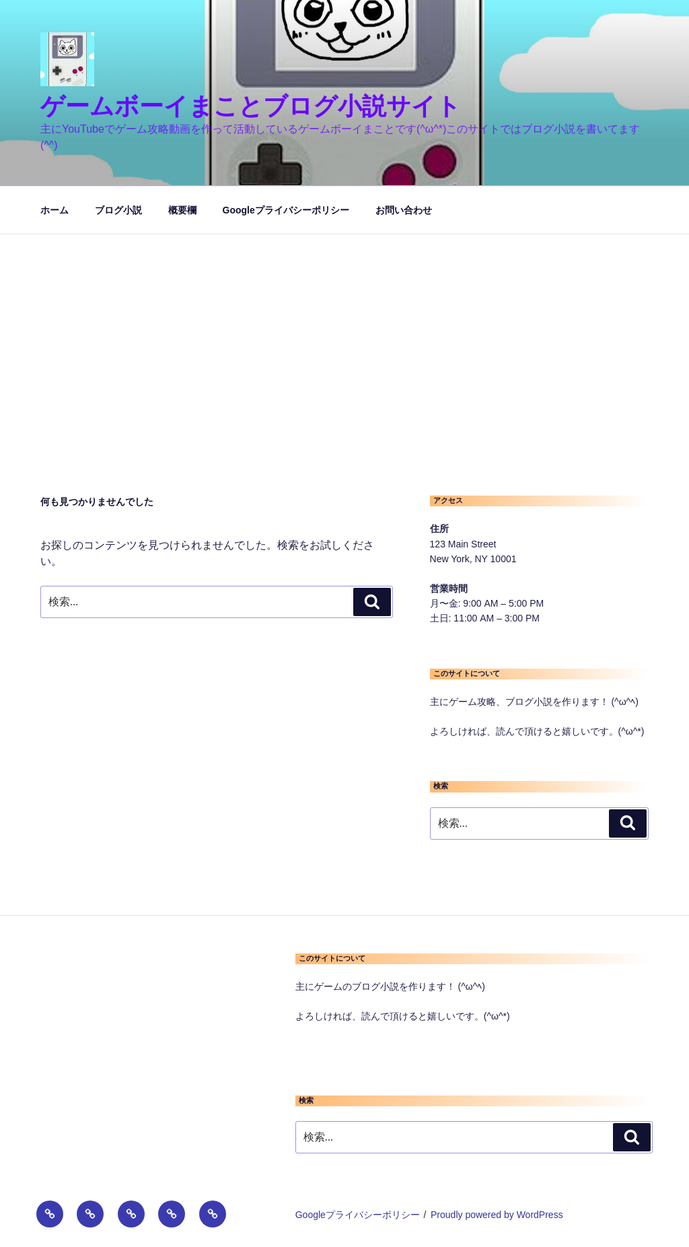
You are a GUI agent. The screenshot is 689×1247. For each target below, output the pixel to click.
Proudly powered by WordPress (497, 1214)
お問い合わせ (403, 210)
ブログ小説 (118, 210)
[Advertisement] (344, 335)
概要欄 (182, 210)
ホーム (54, 210)
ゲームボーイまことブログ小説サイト (250, 106)
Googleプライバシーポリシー (286, 210)
